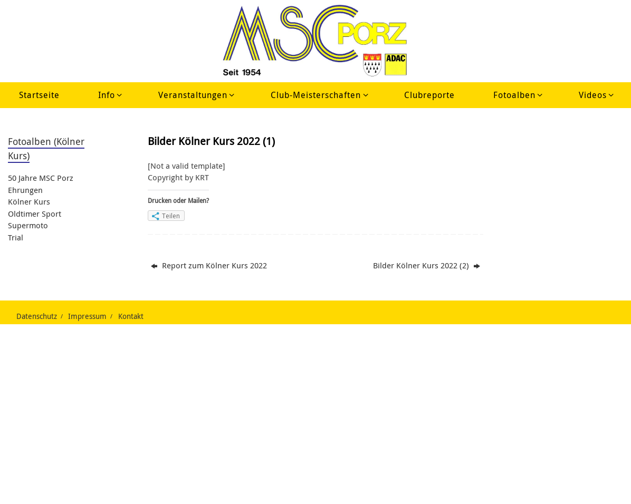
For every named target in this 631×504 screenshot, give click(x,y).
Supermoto (28, 225)
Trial (15, 237)
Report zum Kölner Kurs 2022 (209, 265)
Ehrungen (25, 190)
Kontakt (131, 316)
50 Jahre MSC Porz (40, 177)
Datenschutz (36, 316)
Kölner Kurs (29, 201)
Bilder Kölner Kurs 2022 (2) (426, 265)
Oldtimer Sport (34, 213)
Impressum (87, 316)
